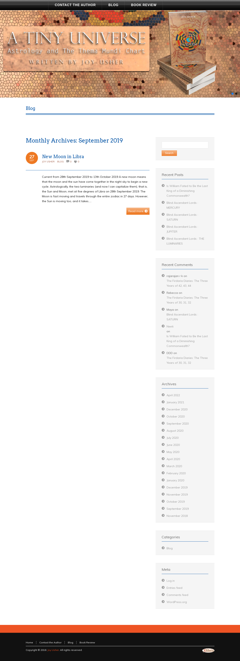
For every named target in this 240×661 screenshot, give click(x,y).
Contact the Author (50, 642)
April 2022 (173, 395)
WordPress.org (177, 602)
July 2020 (173, 438)
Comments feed (177, 595)
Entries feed (174, 588)
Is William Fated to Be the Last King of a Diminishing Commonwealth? (187, 190)
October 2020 (176, 416)
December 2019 (177, 487)
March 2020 (174, 466)
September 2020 (178, 423)
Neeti (170, 326)
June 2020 (173, 445)
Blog (60, 161)
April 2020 (173, 459)
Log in (171, 581)
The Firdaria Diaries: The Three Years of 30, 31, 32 (187, 300)
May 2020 (173, 452)
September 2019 (178, 509)
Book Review (87, 642)
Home (29, 642)
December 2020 (177, 409)
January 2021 (175, 402)
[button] (232, 94)
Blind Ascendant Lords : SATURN (182, 317)
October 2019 (176, 501)
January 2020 (175, 480)
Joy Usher (48, 161)
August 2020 (175, 430)
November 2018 (177, 516)
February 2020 (176, 473)
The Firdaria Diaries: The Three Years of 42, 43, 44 (187, 283)
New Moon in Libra (63, 156)
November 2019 (177, 494)
